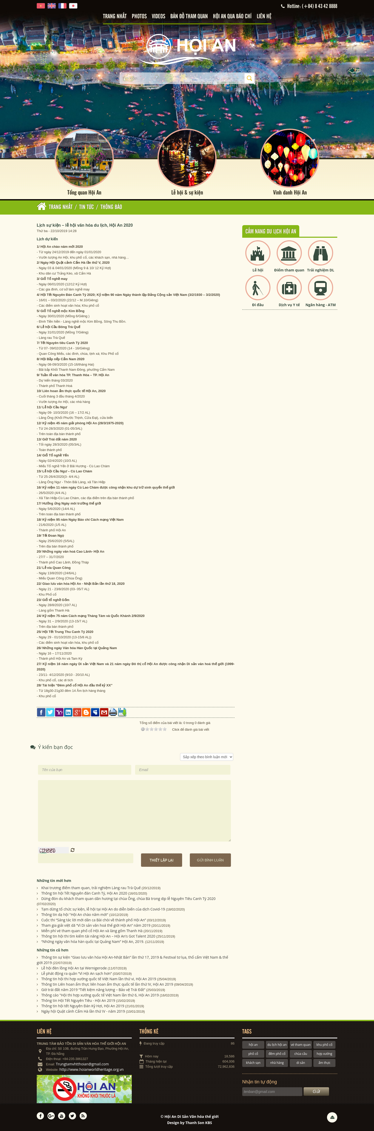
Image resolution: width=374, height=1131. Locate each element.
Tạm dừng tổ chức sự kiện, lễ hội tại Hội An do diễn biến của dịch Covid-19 (103, 909)
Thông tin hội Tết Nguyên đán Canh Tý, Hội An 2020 (84, 893)
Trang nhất (115, 16)
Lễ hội (258, 270)
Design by (189, 1122)
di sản (300, 1063)
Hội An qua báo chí (232, 16)
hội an (253, 1044)
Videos (158, 16)
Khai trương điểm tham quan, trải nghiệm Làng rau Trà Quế (91, 887)
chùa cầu (300, 1054)
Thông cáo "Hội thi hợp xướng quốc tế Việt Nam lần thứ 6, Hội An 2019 (100, 995)
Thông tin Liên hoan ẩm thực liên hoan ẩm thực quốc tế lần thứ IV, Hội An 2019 (107, 984)
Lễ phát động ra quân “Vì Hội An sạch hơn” (76, 973)
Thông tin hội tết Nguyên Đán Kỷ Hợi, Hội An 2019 (82, 1005)
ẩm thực (324, 1063)
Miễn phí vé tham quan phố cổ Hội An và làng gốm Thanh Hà (92, 930)
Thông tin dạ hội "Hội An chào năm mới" (74, 914)
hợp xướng (324, 1054)
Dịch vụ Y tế (289, 304)
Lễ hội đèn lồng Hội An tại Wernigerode (74, 968)
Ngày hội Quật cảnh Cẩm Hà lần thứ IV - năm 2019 (83, 1011)
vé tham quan (301, 1044)
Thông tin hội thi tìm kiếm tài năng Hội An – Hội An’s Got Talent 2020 (98, 936)
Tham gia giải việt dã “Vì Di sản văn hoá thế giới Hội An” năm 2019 (96, 925)
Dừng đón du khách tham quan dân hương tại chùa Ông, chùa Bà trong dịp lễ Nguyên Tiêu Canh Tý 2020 (128, 898)
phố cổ (253, 1054)
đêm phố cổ (276, 1054)
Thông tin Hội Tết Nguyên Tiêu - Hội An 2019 (78, 1000)
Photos (139, 16)
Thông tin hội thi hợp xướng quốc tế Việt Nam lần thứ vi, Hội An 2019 (98, 978)
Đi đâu (258, 304)
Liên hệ (264, 16)
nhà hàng (277, 1063)
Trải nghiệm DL (320, 270)
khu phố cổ (324, 1044)
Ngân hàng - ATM (320, 304)
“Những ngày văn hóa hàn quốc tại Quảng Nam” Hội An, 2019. (92, 941)
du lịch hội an (277, 1044)
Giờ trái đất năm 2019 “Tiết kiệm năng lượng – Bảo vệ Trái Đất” (93, 989)
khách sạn (253, 1063)
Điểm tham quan (289, 270)
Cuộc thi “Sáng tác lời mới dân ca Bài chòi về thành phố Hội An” (93, 919)
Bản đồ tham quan (189, 16)
